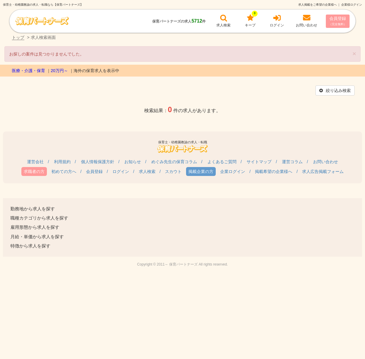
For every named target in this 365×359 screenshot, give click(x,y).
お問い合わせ (325, 161)
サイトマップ (259, 161)
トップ (18, 37)
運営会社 (35, 161)
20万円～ (59, 70)
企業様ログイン (351, 4)
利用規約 (62, 161)
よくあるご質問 (222, 161)
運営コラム (292, 161)
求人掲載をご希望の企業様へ (317, 4)
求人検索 (147, 171)
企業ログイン (232, 171)
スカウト (173, 171)
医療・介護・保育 (28, 70)
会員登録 (338, 21)
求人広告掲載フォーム (323, 171)
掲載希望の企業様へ (273, 171)
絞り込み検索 (335, 90)
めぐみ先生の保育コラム (174, 161)
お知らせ (132, 161)
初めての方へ (63, 171)
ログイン (120, 171)
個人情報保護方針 (97, 161)
